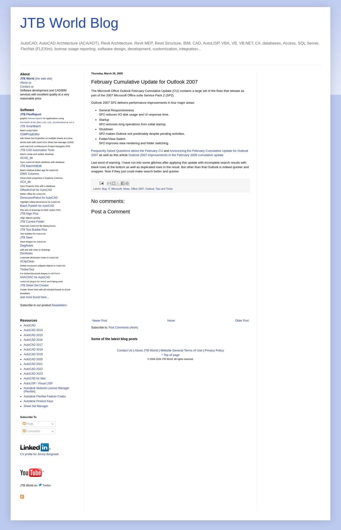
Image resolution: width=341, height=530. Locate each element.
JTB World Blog (69, 23)
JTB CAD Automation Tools (37, 150)
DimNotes (26, 253)
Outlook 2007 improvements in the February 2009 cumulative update (176, 155)
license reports (35, 118)
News (126, 188)
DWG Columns (29, 173)
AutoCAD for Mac (35, 378)
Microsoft (116, 188)
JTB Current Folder (32, 221)
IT (109, 188)
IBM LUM (41, 122)
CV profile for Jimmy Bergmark (39, 452)
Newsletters (59, 305)
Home (171, 320)
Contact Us (124, 350)
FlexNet (24, 122)
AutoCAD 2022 (33, 369)
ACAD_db (26, 158)
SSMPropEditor (30, 134)
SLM (55, 122)
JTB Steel (26, 237)
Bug (104, 188)
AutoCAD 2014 (33, 330)
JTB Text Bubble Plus (33, 229)
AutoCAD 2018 (33, 349)
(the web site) (36, 78)
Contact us (27, 86)
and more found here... (34, 297)
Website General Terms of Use (181, 350)
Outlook (149, 188)
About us (25, 82)
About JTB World (146, 350)
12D (49, 122)
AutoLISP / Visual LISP (38, 383)
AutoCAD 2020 (33, 359)
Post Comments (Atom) (123, 327)
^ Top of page (170, 355)
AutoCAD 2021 (33, 364)
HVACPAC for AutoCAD (35, 277)
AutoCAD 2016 (33, 339)
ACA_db (25, 182)
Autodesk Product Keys (38, 401)
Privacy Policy (214, 350)
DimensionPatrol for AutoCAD (39, 197)
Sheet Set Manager (36, 406)
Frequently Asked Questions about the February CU (127, 151)
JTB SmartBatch (30, 126)
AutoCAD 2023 (33, 373)
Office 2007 (137, 188)
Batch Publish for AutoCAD (37, 205)
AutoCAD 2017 (33, 344)
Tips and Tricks (164, 188)
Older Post (242, 320)
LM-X (71, 122)
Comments (31, 431)
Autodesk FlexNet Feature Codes (45, 396)
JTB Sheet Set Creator (34, 285)
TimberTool (27, 269)
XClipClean (27, 261)
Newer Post (99, 320)
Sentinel (62, 122)
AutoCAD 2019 (33, 354)
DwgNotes (26, 245)
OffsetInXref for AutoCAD (36, 190)
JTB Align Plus (29, 213)
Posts (28, 424)
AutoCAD (30, 325)
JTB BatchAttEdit (31, 166)
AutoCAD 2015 (33, 335)
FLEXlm (32, 122)
